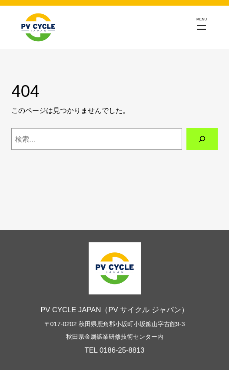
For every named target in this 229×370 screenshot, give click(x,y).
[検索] (202, 139)
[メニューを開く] (201, 27)
